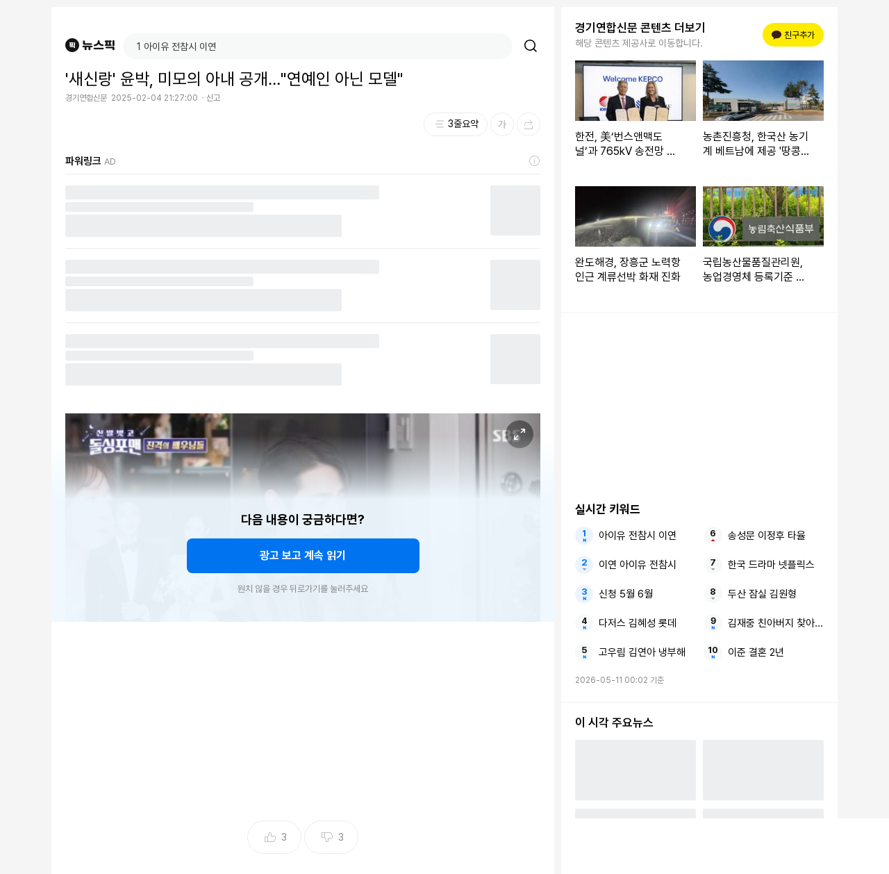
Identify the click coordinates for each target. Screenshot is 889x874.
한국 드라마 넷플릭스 (771, 565)
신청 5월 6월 (626, 594)
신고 (213, 98)
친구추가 (793, 35)
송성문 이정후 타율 (767, 535)
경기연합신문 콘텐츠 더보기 (640, 28)
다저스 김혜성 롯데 (637, 623)
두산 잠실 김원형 (762, 594)
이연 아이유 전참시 (637, 565)
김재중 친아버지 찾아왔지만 (776, 623)
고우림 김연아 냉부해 (642, 652)
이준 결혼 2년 (756, 652)
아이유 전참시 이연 (637, 535)
